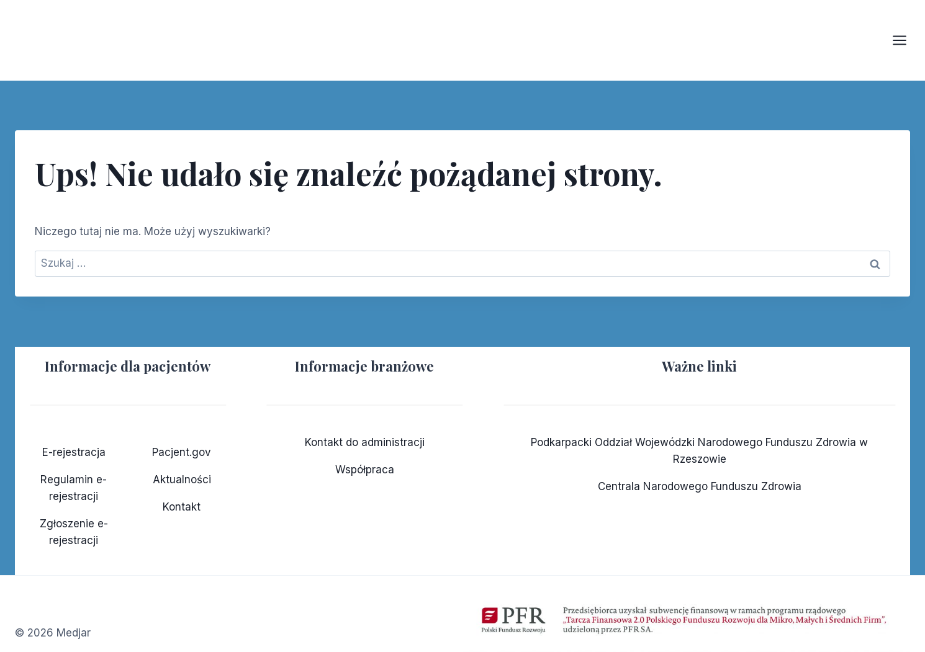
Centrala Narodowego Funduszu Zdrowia (699, 486)
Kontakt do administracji (365, 442)
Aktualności (182, 479)
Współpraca (364, 469)
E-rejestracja (74, 452)
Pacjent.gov (181, 452)
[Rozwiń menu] (906, 40)
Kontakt (182, 507)
